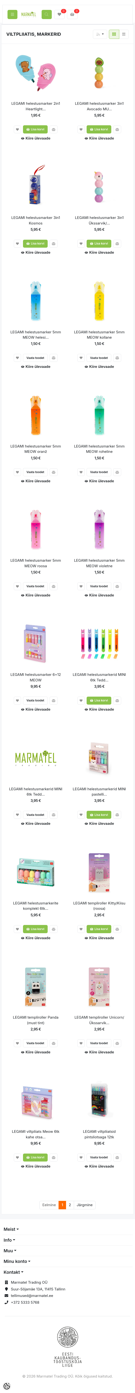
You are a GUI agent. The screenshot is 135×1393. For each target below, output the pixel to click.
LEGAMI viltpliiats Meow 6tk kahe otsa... (36, 1134)
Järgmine (85, 1205)
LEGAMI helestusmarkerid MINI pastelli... (99, 792)
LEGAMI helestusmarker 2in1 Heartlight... (35, 106)
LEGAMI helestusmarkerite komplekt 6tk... (35, 906)
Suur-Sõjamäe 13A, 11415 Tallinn (38, 1289)
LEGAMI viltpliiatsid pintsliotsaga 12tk (99, 1134)
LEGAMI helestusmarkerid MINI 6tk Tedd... (99, 677)
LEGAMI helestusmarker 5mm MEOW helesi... (35, 335)
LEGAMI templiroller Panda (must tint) (35, 1020)
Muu (8, 1250)
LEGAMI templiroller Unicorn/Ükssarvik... (99, 1020)
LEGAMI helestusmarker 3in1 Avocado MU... (99, 106)
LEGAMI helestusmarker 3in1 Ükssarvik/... (99, 220)
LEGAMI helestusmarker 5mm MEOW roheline (99, 449)
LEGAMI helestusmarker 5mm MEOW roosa (35, 563)
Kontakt (12, 1272)
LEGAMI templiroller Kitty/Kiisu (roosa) (99, 906)
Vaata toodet (35, 358)
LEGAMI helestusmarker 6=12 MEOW (35, 677)
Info (8, 1240)
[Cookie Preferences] (6, 1386)
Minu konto (15, 1261)
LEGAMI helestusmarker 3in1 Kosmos (35, 220)
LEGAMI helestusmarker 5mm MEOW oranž (35, 449)
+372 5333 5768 (25, 1302)
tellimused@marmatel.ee (32, 1295)
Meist (9, 1229)
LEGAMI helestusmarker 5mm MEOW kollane (99, 335)
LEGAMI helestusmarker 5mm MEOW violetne (99, 563)
